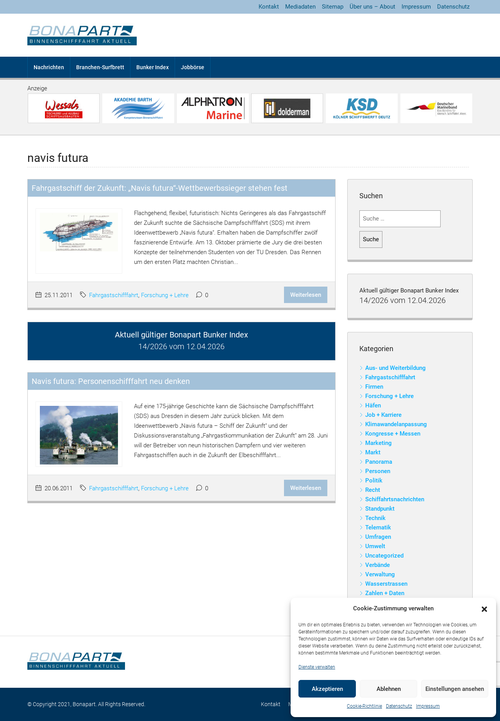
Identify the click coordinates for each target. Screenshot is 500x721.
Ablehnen (389, 688)
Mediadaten (300, 6)
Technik (375, 518)
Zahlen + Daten (384, 593)
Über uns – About (372, 6)
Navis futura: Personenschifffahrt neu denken (111, 381)
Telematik (378, 527)
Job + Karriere (383, 414)
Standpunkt (380, 508)
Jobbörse (192, 67)
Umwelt (375, 546)
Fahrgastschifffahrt (113, 295)
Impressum (428, 706)
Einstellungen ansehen (454, 688)
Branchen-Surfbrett (100, 67)
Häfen (373, 405)
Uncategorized (384, 555)
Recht (372, 489)
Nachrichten (49, 67)
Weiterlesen (305, 294)
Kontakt (269, 6)
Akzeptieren (327, 688)
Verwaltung (380, 574)
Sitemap (332, 6)
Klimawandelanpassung (396, 424)
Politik (373, 480)
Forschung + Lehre (165, 295)
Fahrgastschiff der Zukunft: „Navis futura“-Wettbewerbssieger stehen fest (160, 188)
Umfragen (378, 536)
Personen (377, 471)
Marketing (378, 443)
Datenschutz (399, 706)
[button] (484, 609)
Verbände (377, 565)
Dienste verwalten (316, 667)
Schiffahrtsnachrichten (394, 499)
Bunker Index (152, 67)
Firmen (374, 386)
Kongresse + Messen (392, 433)
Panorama (378, 461)
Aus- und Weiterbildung (395, 367)
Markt (372, 452)
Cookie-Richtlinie (364, 706)
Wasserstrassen (386, 583)
